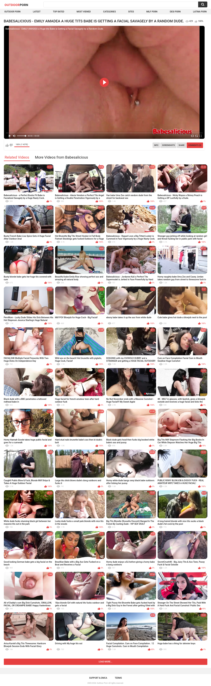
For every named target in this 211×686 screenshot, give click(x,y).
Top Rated (58, 11)
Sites (131, 11)
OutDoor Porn (102, 683)
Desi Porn (175, 11)
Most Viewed (84, 11)
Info (156, 145)
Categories (109, 11)
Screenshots (168, 145)
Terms (118, 678)
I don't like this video (11, 145)
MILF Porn (151, 11)
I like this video (7, 145)
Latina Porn (200, 11)
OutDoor (16, 5)
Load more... (105, 661)
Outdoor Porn (12, 11)
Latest (37, 11)
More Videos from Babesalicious (61, 157)
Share (181, 145)
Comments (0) (194, 145)
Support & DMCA (98, 678)
